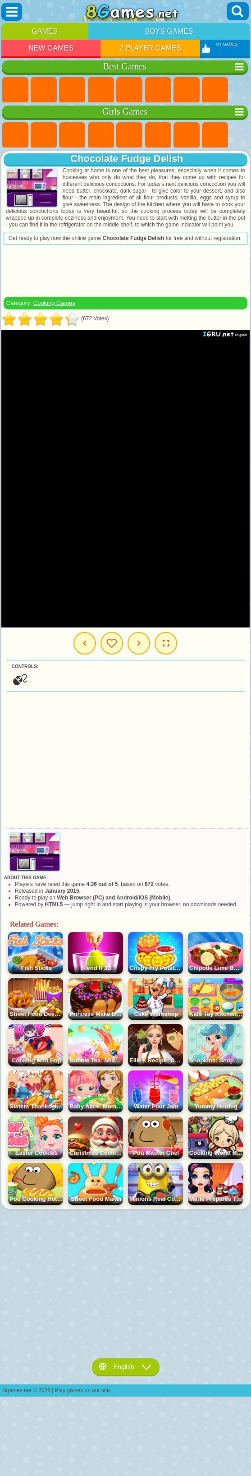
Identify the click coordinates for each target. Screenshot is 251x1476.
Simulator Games (72, 90)
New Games (50, 48)
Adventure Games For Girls (186, 135)
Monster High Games (158, 135)
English (125, 1366)
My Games (111, 643)
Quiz (129, 135)
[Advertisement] (125, 270)
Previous (84, 643)
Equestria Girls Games (44, 135)
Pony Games (15, 135)
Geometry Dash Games (215, 90)
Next (138, 643)
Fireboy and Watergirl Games (72, 135)
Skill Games (158, 90)
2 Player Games (150, 48)
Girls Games (44, 90)
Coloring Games (215, 135)
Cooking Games (54, 303)
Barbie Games (101, 135)
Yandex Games (186, 90)
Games (45, 31)
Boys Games (169, 31)
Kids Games (101, 90)
